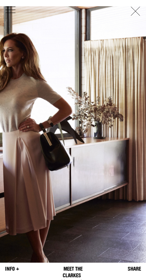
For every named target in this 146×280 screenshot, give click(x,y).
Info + (12, 269)
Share (134, 269)
